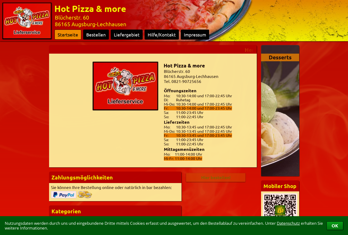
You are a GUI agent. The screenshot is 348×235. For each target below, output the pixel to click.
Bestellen (96, 34)
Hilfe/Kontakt (162, 34)
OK (335, 226)
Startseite (68, 34)
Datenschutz (288, 223)
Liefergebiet (127, 34)
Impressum (195, 34)
